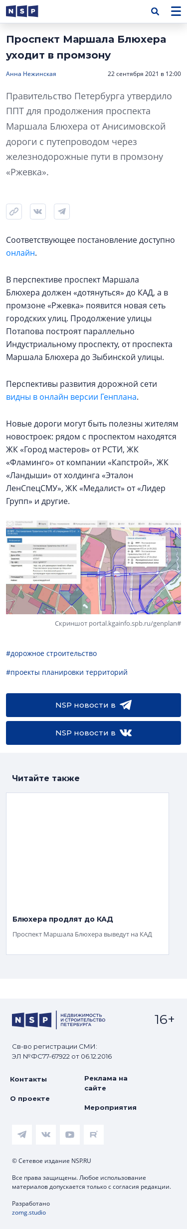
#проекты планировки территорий (67, 672)
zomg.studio (29, 1212)
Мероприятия (110, 1107)
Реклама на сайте (106, 1083)
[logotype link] (30, 11)
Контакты (28, 1079)
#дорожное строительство (51, 653)
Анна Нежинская (31, 74)
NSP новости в (93, 705)
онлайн (20, 252)
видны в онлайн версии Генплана (71, 396)
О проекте (30, 1098)
